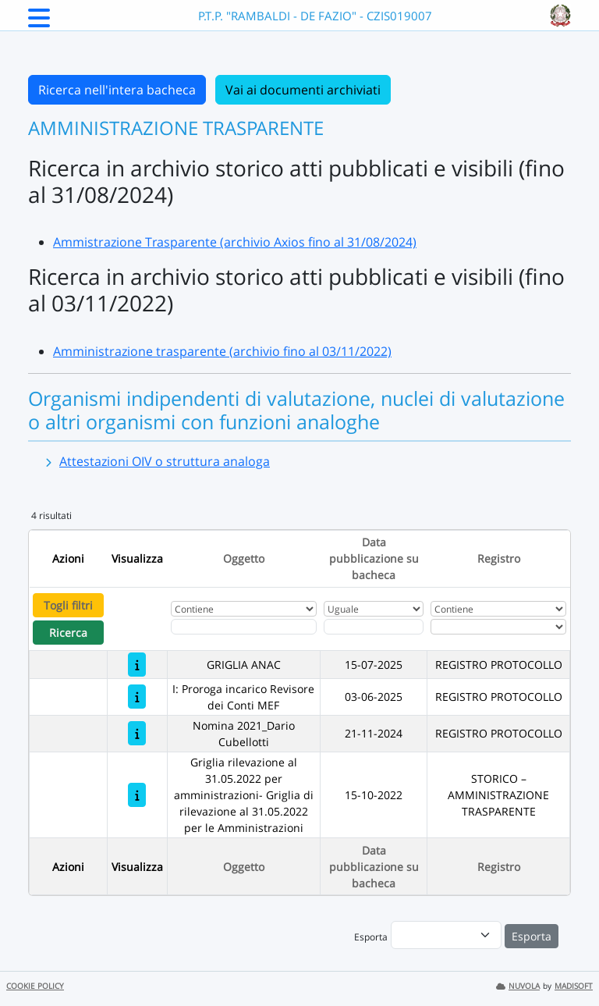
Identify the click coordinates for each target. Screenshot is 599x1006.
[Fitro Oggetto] (244, 627)
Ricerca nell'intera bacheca (117, 89)
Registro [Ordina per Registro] (498, 558)
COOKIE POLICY (35, 986)
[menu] (446, 935)
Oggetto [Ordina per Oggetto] (243, 558)
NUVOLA (518, 986)
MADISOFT (574, 986)
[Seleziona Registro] (498, 627)
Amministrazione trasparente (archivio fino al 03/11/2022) (222, 351)
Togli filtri (68, 605)
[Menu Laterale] (39, 22)
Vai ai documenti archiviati (303, 89)
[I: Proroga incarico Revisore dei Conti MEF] (137, 696)
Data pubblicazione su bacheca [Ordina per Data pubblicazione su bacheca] (374, 558)
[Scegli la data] (374, 627)
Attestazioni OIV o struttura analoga (164, 461)
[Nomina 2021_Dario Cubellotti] (137, 733)
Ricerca (68, 632)
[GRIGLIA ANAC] (137, 664)
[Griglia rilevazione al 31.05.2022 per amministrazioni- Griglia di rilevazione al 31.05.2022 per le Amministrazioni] (137, 795)
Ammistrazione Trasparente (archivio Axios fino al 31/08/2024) (234, 242)
